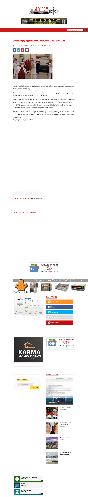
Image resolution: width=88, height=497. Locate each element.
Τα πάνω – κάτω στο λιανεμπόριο (65, 408)
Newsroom (47, 45)
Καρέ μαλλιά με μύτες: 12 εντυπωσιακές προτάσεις (66, 424)
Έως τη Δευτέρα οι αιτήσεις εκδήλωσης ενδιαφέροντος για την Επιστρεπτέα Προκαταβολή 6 (59, 398)
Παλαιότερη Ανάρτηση (36, 198)
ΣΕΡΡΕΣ (28, 193)
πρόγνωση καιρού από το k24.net (29, 315)
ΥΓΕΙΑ (36, 193)
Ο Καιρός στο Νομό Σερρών (65, 438)
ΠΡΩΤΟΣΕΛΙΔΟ (18, 193)
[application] (44, 154)
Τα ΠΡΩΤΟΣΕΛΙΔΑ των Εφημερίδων (65, 453)
